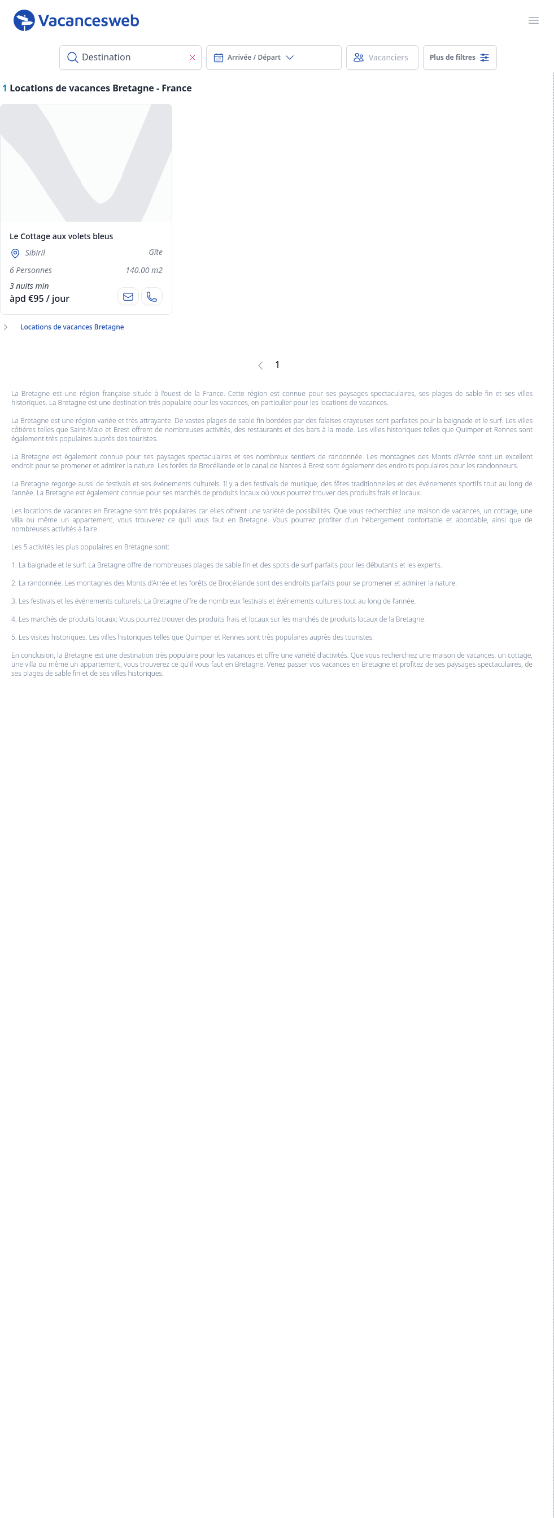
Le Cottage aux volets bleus (61, 236)
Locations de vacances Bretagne (72, 327)
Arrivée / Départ (254, 57)
